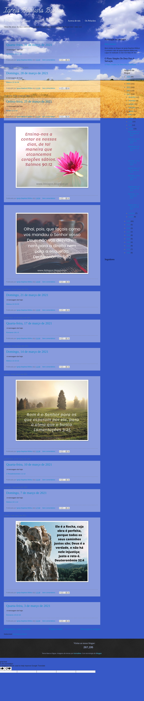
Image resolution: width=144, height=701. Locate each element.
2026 (129, 77)
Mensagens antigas (90, 629)
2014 (129, 242)
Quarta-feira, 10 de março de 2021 (29, 464)
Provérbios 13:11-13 (14, 54)
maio (130, 121)
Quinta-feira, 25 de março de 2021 (29, 101)
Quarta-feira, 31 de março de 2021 (29, 45)
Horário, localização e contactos (49, 20)
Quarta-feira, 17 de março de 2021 (29, 323)
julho (130, 115)
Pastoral (26, 20)
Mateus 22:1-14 (12, 502)
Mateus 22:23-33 (12, 304)
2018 (129, 228)
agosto (131, 111)
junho (130, 118)
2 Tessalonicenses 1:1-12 (15, 474)
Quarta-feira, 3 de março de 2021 (28, 606)
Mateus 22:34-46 (12, 82)
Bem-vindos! (110, 44)
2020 (129, 221)
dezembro (132, 97)
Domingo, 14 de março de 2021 (27, 351)
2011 (129, 253)
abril (130, 125)
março (130, 129)
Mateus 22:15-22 (12, 361)
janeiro (131, 217)
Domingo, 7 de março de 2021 (26, 493)
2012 (129, 249)
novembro (132, 101)
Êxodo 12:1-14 (11, 111)
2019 (129, 225)
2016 (129, 235)
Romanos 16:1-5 (12, 332)
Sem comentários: (49, 60)
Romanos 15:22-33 (13, 615)
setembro (132, 108)
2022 (129, 91)
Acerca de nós (74, 20)
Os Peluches (90, 20)
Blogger (99, 653)
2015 (129, 239)
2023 (129, 87)
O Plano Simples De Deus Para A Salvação (120, 64)
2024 (129, 84)
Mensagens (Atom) (20, 634)
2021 (129, 94)
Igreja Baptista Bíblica (33, 11)
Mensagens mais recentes (17, 629)
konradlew (77, 653)
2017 (129, 232)
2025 (129, 80)
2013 (129, 246)
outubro (131, 104)
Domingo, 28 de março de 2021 (27, 73)
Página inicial (13, 20)
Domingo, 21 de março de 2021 (27, 295)
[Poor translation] (8, 668)
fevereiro (131, 213)
